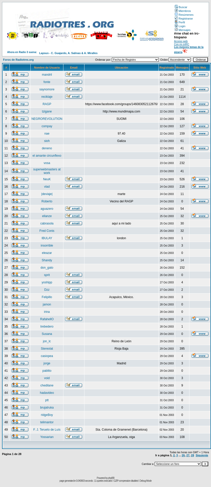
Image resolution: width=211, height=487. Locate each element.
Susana (47, 334)
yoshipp (47, 282)
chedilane (46, 385)
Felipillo (47, 297)
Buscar (181, 7)
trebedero (46, 326)
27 (187, 455)
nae (46, 133)
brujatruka (47, 407)
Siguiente (202, 455)
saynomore (46, 89)
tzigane (47, 111)
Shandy (47, 260)
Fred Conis (47, 231)
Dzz (47, 289)
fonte (47, 82)
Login (180, 26)
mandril (47, 74)
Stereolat (47, 348)
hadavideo (47, 393)
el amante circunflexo (46, 155)
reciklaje (46, 97)
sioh (47, 141)
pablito (46, 370)
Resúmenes (184, 14)
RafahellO (47, 319)
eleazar (47, 253)
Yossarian (47, 437)
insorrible (47, 245)
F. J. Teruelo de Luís (46, 429)
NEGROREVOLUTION (46, 119)
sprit (47, 275)
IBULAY (47, 238)
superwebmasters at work (47, 171)
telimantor (47, 422)
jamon (47, 304)
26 (183, 455)
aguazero (47, 208)
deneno (47, 148)
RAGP (47, 104)
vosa (47, 163)
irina (47, 312)
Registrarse (184, 18)
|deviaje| (46, 194)
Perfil (180, 22)
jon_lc (47, 341)
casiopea (47, 356)
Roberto (47, 201)
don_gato (47, 267)
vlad (47, 186)
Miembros (183, 10)
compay (47, 126)
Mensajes (182, 29)
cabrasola (47, 223)
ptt (46, 400)
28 (192, 455)
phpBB (111, 478)
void (47, 378)
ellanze (47, 216)
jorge (47, 363)
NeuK (47, 179)
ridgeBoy (47, 415)
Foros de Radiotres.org (18, 59)
